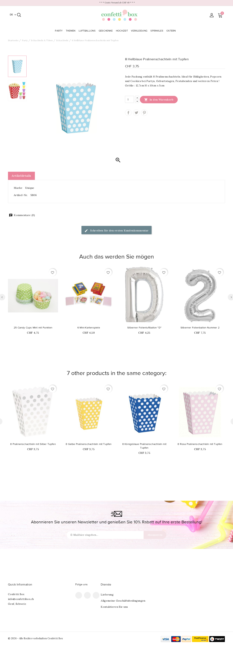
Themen (71, 31)
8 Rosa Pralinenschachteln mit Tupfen (200, 444)
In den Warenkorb (158, 100)
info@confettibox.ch (21, 599)
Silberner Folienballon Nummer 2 (200, 327)
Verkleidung (139, 31)
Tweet (136, 113)
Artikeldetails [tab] (21, 175)
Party (59, 31)
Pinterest (144, 113)
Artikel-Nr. (21, 195)
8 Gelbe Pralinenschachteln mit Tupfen (88, 444)
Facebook (78, 595)
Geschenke (106, 31)
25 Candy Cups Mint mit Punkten (33, 327)
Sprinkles (157, 31)
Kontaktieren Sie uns (114, 606)
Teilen (128, 113)
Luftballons (87, 31)
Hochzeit (122, 31)
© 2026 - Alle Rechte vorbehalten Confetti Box (35, 638)
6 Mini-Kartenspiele (88, 327)
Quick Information (20, 584)
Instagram (96, 595)
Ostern (171, 31)
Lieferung (107, 594)
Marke (18, 188)
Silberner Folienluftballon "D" (144, 327)
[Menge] (129, 99)
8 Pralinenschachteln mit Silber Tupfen (33, 444)
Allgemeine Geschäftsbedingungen (123, 600)
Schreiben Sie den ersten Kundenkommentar (116, 231)
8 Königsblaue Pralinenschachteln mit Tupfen (144, 446)
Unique (29, 188)
